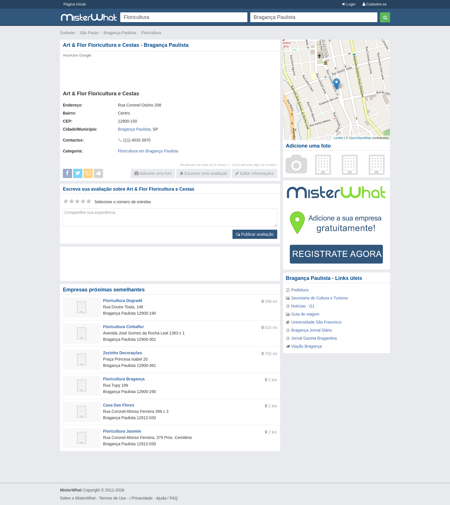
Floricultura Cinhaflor (123, 326)
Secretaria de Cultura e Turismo (319, 298)
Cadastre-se (374, 4)
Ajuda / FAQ (166, 498)
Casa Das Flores (118, 405)
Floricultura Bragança (124, 379)
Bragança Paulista (120, 32)
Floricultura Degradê (122, 300)
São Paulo (89, 32)
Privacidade (142, 498)
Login (348, 4)
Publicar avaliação (255, 234)
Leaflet (338, 138)
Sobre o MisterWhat (78, 498)
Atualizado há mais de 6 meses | (206, 165)
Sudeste (67, 32)
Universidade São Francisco (316, 322)
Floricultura (151, 32)
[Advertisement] (169, 72)
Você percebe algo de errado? (254, 165)
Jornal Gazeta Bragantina (314, 338)
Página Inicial (74, 4)
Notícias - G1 (303, 306)
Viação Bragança (306, 346)
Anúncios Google (77, 55)
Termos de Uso (112, 498)
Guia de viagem (305, 314)
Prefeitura (300, 290)
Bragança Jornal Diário (311, 330)
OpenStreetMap (360, 138)
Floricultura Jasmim (122, 431)
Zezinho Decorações (122, 353)
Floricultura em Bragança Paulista (148, 151)
